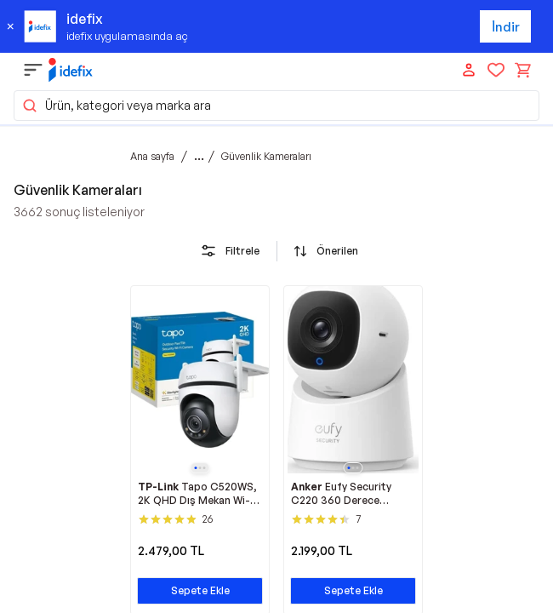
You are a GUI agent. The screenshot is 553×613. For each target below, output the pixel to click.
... (199, 156)
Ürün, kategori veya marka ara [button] (116, 105)
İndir (506, 27)
